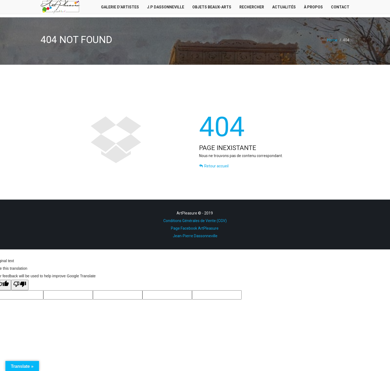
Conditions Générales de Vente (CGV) (195, 221)
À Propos (313, 8)
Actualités (284, 8)
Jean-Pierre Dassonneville (195, 236)
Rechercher (251, 8)
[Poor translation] (19, 285)
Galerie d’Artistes (120, 8)
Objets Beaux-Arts (211, 8)
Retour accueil (214, 166)
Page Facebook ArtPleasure (195, 228)
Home (332, 40)
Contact (340, 8)
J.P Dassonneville (165, 8)
